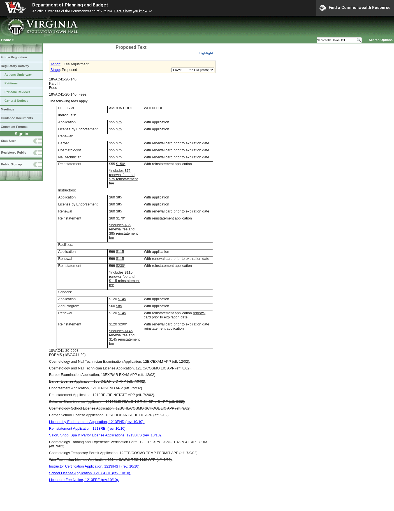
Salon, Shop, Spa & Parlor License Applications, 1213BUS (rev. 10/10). (105, 435)
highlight (206, 53)
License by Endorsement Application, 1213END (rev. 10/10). (97, 422)
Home (6, 40)
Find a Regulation (14, 57)
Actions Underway (18, 74)
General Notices (16, 100)
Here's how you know (130, 11)
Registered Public (13, 152)
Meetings (7, 109)
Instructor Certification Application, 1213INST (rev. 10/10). (94, 466)
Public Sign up (11, 164)
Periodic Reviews (17, 92)
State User (8, 140)
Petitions (11, 83)
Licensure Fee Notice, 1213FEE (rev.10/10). (84, 480)
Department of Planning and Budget (70, 5)
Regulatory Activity (15, 66)
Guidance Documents (17, 118)
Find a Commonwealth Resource (355, 8)
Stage (55, 70)
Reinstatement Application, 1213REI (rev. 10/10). (87, 428)
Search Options (381, 39)
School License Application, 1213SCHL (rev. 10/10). (90, 473)
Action (55, 64)
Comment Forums (14, 126)
